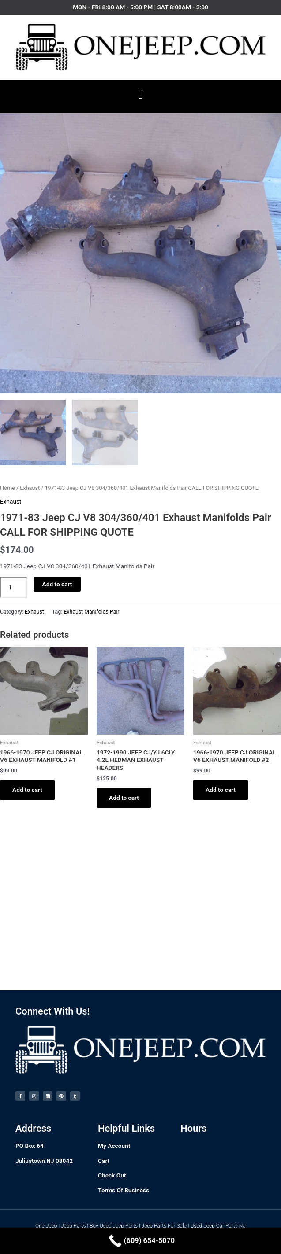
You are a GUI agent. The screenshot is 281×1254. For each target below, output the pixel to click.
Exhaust (30, 488)
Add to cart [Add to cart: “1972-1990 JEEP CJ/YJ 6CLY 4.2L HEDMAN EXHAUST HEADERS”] (124, 797)
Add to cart (57, 584)
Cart (103, 1160)
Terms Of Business (123, 1190)
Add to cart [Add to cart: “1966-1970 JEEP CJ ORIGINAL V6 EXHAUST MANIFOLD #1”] (27, 789)
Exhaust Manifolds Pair (91, 612)
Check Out (112, 1175)
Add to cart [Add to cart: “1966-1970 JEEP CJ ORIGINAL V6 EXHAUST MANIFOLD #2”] (221, 789)
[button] (140, 94)
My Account (114, 1145)
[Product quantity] (13, 587)
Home (7, 488)
